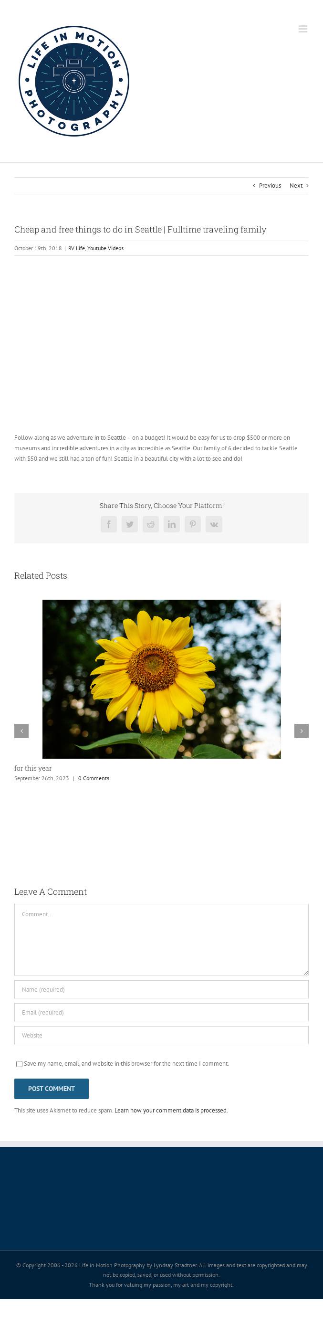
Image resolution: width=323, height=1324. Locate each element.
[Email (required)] (161, 1012)
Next (296, 185)
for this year (33, 768)
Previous (270, 185)
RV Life (76, 248)
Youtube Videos (105, 248)
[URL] (161, 1035)
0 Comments (93, 778)
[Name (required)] (161, 989)
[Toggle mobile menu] (304, 29)
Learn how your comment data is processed (171, 1110)
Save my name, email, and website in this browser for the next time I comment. (126, 1063)
